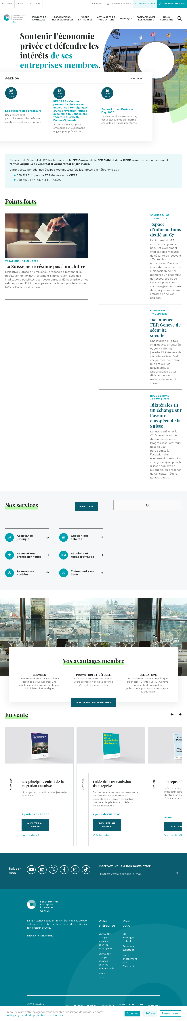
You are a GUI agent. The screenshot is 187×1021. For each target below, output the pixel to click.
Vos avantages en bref (128, 937)
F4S (38, 3)
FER (30, 3)
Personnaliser (170, 1013)
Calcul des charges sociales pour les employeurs (105, 941)
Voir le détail (30, 835)
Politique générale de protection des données (34, 1015)
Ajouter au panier (35, 825)
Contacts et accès (119, 3)
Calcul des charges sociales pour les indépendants (107, 961)
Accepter (132, 1013)
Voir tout (86, 506)
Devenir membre (172, 3)
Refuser (150, 1013)
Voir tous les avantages (94, 702)
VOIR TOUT (137, 78)
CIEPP (20, 3)
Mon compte (145, 3)
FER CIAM (7, 3)
